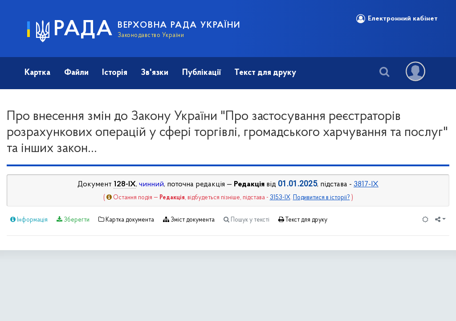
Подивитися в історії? (321, 197)
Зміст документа (189, 219)
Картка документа (126, 219)
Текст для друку (265, 73)
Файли (76, 73)
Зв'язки (154, 73)
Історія (114, 73)
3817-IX (366, 184)
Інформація (29, 219)
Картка (37, 73)
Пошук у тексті (246, 219)
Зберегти (73, 219)
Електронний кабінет (397, 18)
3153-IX (280, 197)
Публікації (201, 73)
